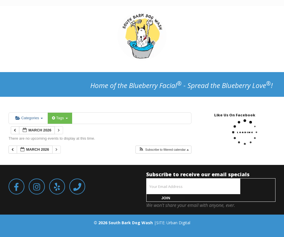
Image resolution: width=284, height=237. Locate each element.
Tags (60, 118)
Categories (29, 118)
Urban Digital (178, 222)
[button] (164, 150)
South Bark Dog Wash (130, 222)
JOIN (165, 198)
